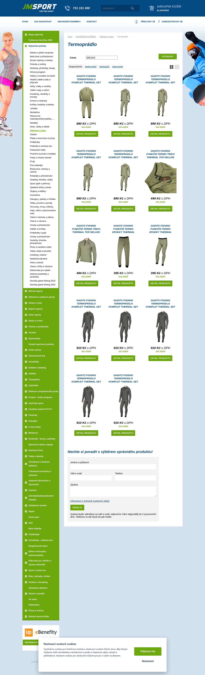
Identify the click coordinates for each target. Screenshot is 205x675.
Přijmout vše (147, 651)
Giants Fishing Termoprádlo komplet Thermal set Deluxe (86, 80)
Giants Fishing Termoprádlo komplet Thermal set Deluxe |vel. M (160, 80)
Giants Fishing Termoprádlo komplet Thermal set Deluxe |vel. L (86, 154)
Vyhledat (132, 8)
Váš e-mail (76, 473)
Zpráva (74, 484)
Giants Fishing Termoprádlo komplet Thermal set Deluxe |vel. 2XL (123, 154)
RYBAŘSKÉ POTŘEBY (86, 37)
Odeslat (77, 507)
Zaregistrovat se (172, 21)
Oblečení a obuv (107, 37)
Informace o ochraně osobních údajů (89, 501)
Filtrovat (167, 56)
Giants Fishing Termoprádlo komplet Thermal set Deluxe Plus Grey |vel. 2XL (86, 379)
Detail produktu (86, 134)
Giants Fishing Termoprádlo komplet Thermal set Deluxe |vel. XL (123, 80)
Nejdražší (104, 66)
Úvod (70, 37)
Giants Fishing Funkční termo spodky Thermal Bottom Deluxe (123, 229)
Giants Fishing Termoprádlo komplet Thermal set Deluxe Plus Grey (86, 304)
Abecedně (117, 66)
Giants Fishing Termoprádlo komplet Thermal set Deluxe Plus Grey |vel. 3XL (123, 379)
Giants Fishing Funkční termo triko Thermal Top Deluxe (160, 154)
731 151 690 (81, 8)
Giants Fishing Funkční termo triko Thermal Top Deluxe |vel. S (86, 229)
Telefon (119, 473)
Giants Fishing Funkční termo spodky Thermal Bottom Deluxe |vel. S (160, 229)
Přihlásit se (148, 21)
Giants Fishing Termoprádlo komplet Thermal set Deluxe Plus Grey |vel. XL (160, 304)
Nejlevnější (90, 66)
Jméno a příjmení (79, 462)
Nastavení (148, 661)
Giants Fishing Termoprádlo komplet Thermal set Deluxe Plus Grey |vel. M (123, 304)
